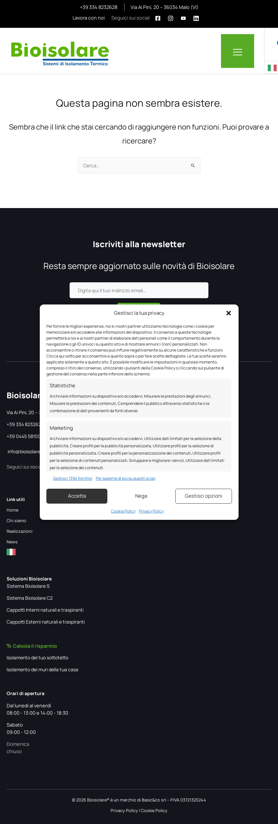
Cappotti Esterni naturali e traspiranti (46, 622)
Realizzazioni (19, 531)
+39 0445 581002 (25, 436)
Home (12, 510)
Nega (141, 495)
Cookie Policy (123, 511)
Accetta (77, 495)
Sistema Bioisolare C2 (30, 598)
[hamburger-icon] (237, 51)
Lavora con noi (89, 17)
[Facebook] (159, 17)
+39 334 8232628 (99, 7)
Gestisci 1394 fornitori (72, 478)
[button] (228, 313)
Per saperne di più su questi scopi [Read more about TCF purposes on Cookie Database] (125, 478)
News (12, 542)
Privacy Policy (151, 511)
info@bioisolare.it (26, 451)
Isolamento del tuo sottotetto (37, 657)
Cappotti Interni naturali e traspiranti (45, 610)
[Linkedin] (198, 17)
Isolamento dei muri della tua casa (42, 669)
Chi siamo (16, 520)
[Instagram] (172, 17)
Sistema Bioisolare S (28, 586)
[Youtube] (185, 17)
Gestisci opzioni (203, 495)
